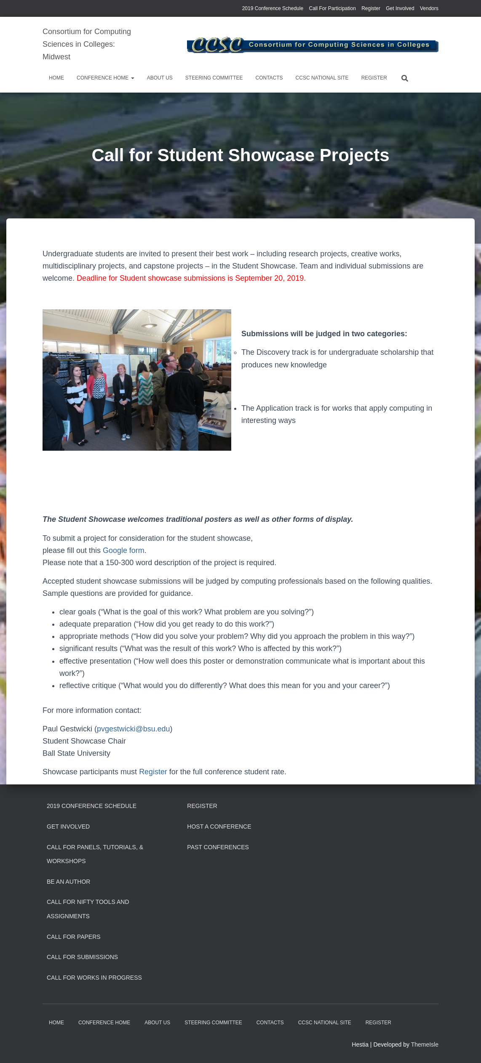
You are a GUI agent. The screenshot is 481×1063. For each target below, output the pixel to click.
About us (160, 78)
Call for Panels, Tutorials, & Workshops (95, 854)
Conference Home (105, 78)
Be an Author (68, 881)
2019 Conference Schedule (272, 8)
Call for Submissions (82, 957)
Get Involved (400, 8)
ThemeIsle (424, 1044)
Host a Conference (219, 826)
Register (370, 8)
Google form (123, 550)
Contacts (269, 78)
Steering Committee (214, 78)
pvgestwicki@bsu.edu (133, 729)
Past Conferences (218, 847)
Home (56, 78)
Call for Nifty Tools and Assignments (88, 908)
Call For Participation (332, 8)
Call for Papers (74, 936)
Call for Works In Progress (94, 977)
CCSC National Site (322, 78)
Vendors (429, 8)
